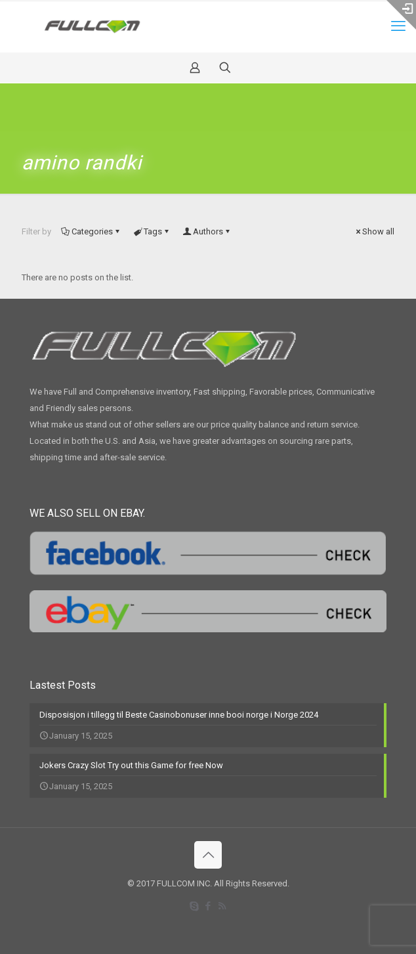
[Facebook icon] (208, 906)
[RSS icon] (222, 906)
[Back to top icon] (208, 855)
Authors (207, 231)
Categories (91, 231)
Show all (374, 231)
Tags (152, 231)
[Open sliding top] (401, 15)
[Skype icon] (194, 906)
